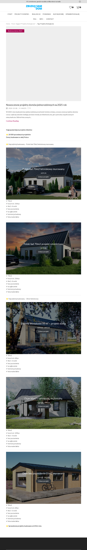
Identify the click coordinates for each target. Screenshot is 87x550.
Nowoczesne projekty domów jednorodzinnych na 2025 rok (39, 104)
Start (10, 14)
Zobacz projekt (43, 177)
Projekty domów (22, 14)
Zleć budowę (58, 14)
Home (8, 24)
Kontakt (50, 19)
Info (41, 19)
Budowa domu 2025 (15, 31)
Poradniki (47, 14)
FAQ (35, 19)
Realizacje (36, 14)
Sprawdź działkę (72, 14)
